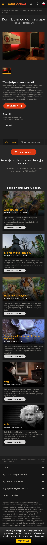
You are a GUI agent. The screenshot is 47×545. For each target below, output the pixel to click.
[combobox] (37, 4)
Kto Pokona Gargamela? (17, 253)
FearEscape (32, 10)
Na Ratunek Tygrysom (16, 295)
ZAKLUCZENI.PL (17, 341)
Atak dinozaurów (13, 210)
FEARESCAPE (28, 23)
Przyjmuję (23, 541)
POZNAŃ (17, 23)
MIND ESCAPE (17, 427)
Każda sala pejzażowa (10, 10)
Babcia (8, 424)
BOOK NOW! (13, 105)
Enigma (8, 381)
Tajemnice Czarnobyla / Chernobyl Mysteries (23, 337)
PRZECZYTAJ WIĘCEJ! (15, 271)
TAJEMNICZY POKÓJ (19, 256)
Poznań (23, 10)
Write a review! (23, 152)
